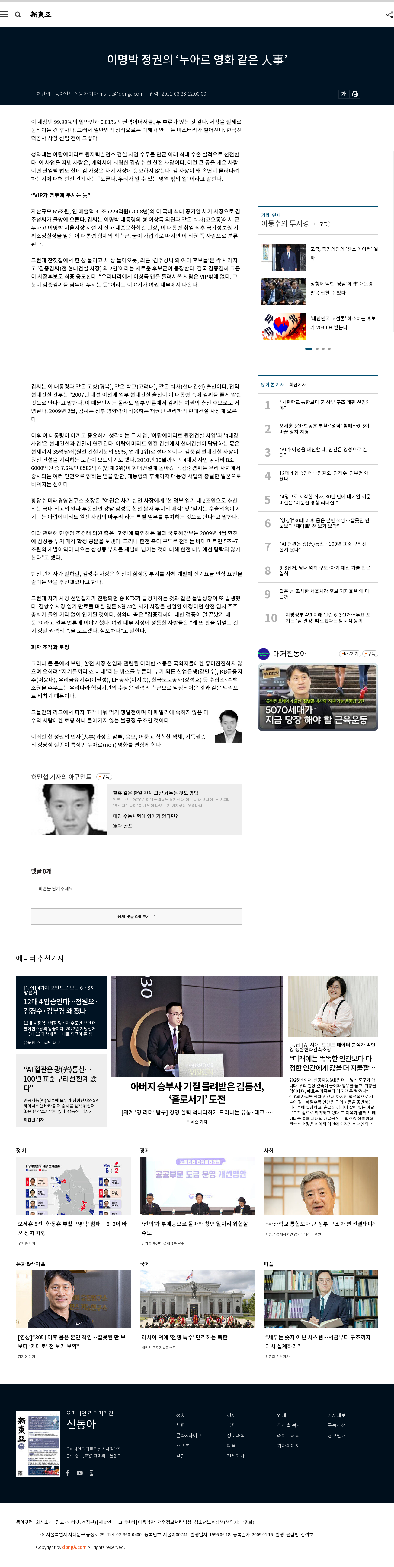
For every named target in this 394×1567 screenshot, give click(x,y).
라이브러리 (288, 1436)
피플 (231, 1446)
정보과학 (236, 1436)
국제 (231, 1425)
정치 (180, 1415)
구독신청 (337, 1425)
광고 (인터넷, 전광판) (76, 1522)
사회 (180, 1425)
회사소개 (44, 1522)
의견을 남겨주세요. (56, 889)
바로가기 (351, 653)
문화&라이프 (189, 1436)
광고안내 (337, 1436)
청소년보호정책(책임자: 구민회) (224, 1522)
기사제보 (337, 1415)
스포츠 (183, 1446)
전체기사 (236, 1456)
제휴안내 (107, 1522)
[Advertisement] (121, 334)
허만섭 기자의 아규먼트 (61, 777)
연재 (281, 1415)
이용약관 (146, 1522)
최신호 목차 (289, 1425)
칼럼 (180, 1456)
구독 (105, 776)
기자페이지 (288, 1446)
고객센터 (126, 1522)
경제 (231, 1415)
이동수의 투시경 (285, 223)
